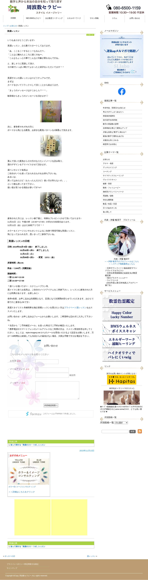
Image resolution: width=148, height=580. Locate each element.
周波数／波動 (108, 196)
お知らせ (90, 35)
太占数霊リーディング (54, 18)
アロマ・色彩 (108, 163)
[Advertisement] (32, 517)
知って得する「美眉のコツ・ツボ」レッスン (28, 445)
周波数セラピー (25, 576)
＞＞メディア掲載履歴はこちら (122, 264)
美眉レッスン (13, 31)
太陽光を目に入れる (111, 140)
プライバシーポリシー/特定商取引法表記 (22, 564)
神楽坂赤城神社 (109, 116)
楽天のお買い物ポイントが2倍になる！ (122, 379)
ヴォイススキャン (110, 180)
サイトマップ (12, 568)
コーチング (107, 172)
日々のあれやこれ (110, 208)
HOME (13, 18)
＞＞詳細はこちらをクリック (22, 492)
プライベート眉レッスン (75, 308)
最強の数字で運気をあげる (113, 136)
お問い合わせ (135, 18)
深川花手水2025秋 (110, 120)
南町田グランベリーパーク (113, 192)
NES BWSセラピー (33, 18)
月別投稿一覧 (107, 422)
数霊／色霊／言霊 (110, 204)
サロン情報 (94, 18)
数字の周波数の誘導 (111, 124)
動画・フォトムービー (111, 188)
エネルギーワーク (74, 18)
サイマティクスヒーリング (113, 176)
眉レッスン (91, 556)
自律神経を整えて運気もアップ (115, 128)
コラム (114, 18)
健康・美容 (107, 184)
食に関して (107, 212)
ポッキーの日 (10, 556)
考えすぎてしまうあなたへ (113, 112)
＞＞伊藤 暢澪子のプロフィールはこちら (121, 261)
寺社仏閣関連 (108, 200)
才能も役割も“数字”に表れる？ (115, 132)
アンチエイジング (110, 167)
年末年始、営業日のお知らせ (114, 108)
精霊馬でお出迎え (110, 144)
